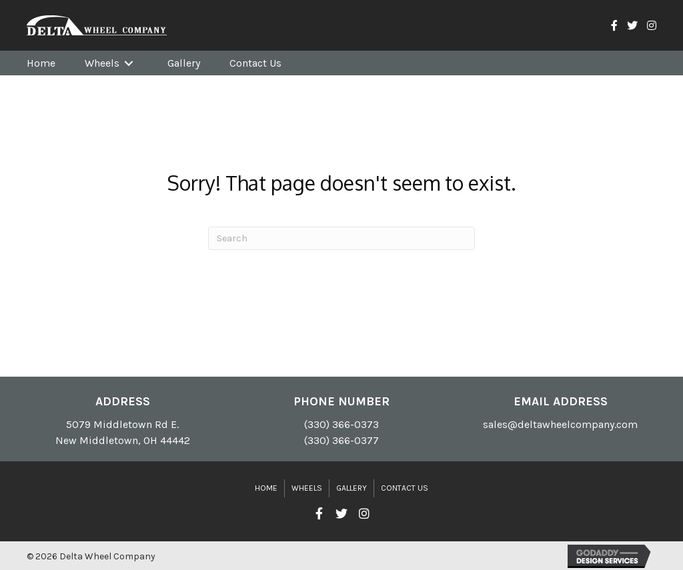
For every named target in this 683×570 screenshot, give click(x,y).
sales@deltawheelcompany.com (560, 424)
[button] (319, 514)
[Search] (341, 238)
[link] (41, 63)
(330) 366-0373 (341, 424)
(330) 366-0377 (341, 440)
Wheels (306, 488)
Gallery (351, 488)
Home (266, 488)
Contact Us (404, 488)
